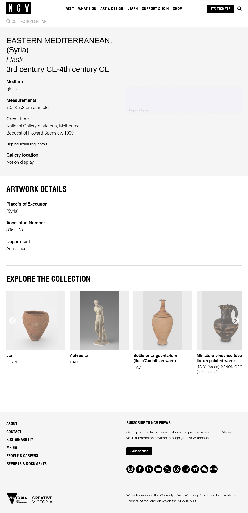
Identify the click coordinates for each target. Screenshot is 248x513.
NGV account (199, 438)
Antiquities (16, 249)
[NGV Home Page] (18, 8)
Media (11, 448)
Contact (13, 432)
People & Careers (22, 456)
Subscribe (139, 451)
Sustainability (19, 440)
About (11, 424)
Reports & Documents (26, 464)
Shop (177, 9)
